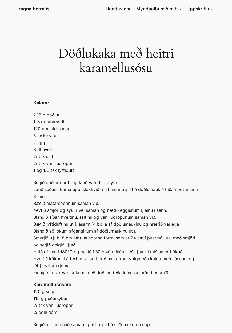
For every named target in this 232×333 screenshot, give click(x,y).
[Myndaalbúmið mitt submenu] (180, 8)
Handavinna (119, 8)
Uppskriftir (198, 8)
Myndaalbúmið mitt (157, 8)
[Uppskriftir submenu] (212, 8)
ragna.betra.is (34, 8)
